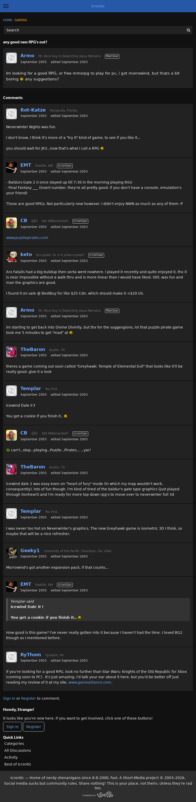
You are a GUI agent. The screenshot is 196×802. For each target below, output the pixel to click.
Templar (30, 388)
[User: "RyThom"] (11, 657)
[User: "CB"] (11, 222)
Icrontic (98, 6)
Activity (11, 757)
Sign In (9, 698)
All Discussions (17, 750)
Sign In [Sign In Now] (12, 727)
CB (23, 220)
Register (28, 698)
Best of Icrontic (17, 764)
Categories (14, 744)
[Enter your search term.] (98, 30)
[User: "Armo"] (11, 58)
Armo (27, 55)
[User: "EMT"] (11, 167)
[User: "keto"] (11, 256)
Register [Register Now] (33, 727)
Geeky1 (30, 550)
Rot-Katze (33, 110)
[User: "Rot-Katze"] (11, 113)
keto (26, 254)
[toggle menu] (6, 6)
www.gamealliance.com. (90, 682)
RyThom (30, 654)
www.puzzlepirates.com (27, 238)
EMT (25, 165)
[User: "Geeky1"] (11, 553)
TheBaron (32, 349)
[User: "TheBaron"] (11, 351)
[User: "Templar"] (11, 390)
